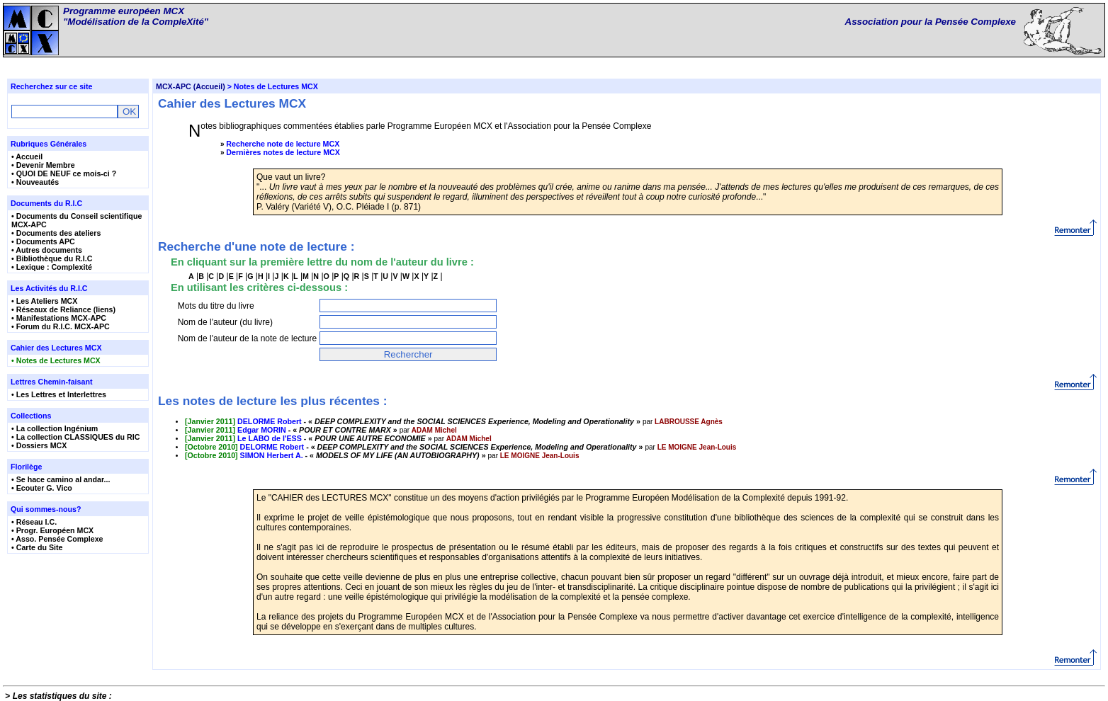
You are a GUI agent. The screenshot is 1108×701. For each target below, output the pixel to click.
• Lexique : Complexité (51, 267)
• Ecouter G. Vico (41, 488)
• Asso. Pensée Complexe (57, 539)
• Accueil (27, 156)
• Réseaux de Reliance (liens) (63, 309)
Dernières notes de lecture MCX (283, 152)
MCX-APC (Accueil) (190, 86)
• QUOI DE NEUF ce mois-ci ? (63, 173)
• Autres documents (46, 250)
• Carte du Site (36, 547)
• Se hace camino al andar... (60, 479)
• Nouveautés (35, 182)
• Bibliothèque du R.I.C (51, 258)
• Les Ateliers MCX (44, 301)
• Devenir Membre (43, 165)
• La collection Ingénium (54, 428)
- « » (414, 421)
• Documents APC (43, 241)
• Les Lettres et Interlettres (58, 394)
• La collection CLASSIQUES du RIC (75, 437)
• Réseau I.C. (34, 522)
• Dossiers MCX (39, 445)
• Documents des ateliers (56, 233)
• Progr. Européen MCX (52, 530)
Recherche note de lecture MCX (282, 143)
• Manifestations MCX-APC (58, 318)
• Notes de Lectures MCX (56, 360)
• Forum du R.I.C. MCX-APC (60, 326)
